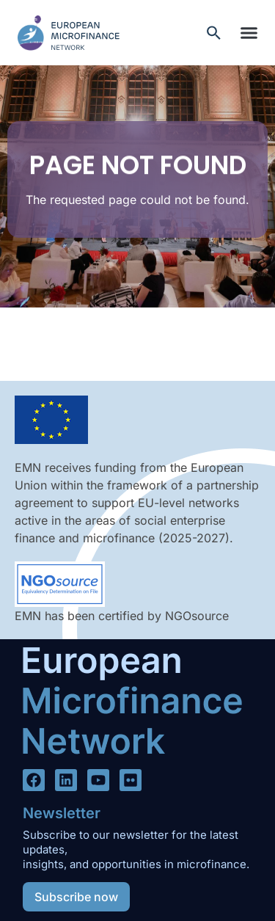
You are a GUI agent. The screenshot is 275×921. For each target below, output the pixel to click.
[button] (249, 33)
